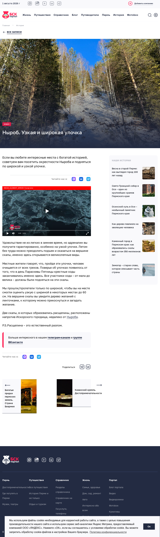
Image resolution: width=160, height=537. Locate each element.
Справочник (61, 15)
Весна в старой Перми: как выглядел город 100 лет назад (125, 172)
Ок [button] (149, 526)
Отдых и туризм (37, 504)
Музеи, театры (10, 504)
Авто (84, 499)
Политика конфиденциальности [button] (108, 532)
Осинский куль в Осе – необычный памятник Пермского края (124, 210)
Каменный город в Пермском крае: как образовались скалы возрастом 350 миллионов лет (126, 248)
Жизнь (26, 15)
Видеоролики (116, 499)
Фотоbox (132, 15)
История (118, 15)
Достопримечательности (15, 487)
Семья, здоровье (91, 487)
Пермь (106, 15)
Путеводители (90, 15)
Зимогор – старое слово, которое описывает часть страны (126, 268)
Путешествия (42, 15)
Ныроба (72, 317)
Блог (75, 15)
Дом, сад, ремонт (91, 493)
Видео (6, 124)
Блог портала (116, 487)
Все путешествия (38, 487)
